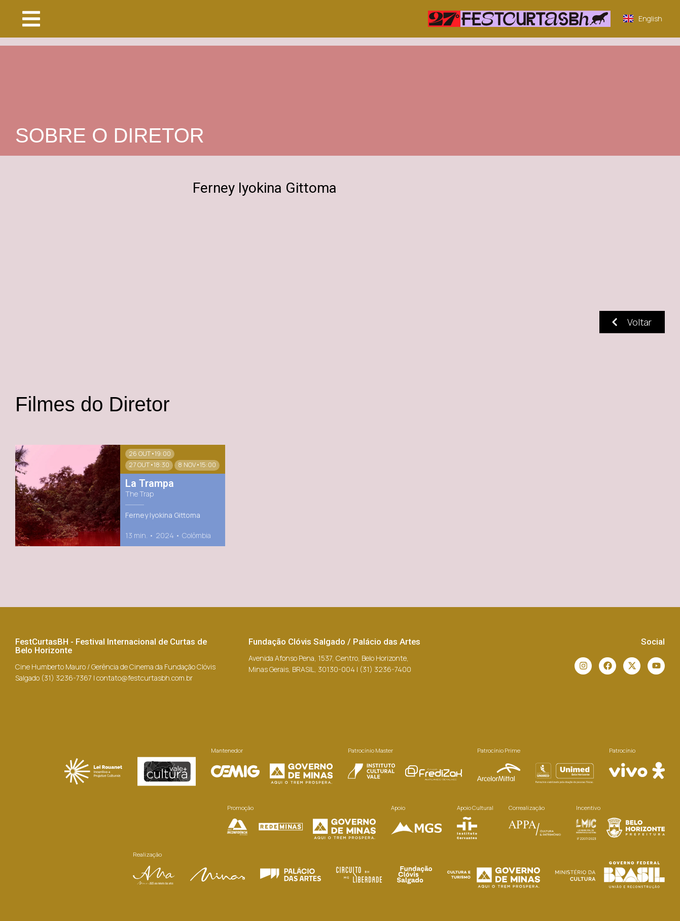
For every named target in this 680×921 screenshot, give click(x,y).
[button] (31, 19)
